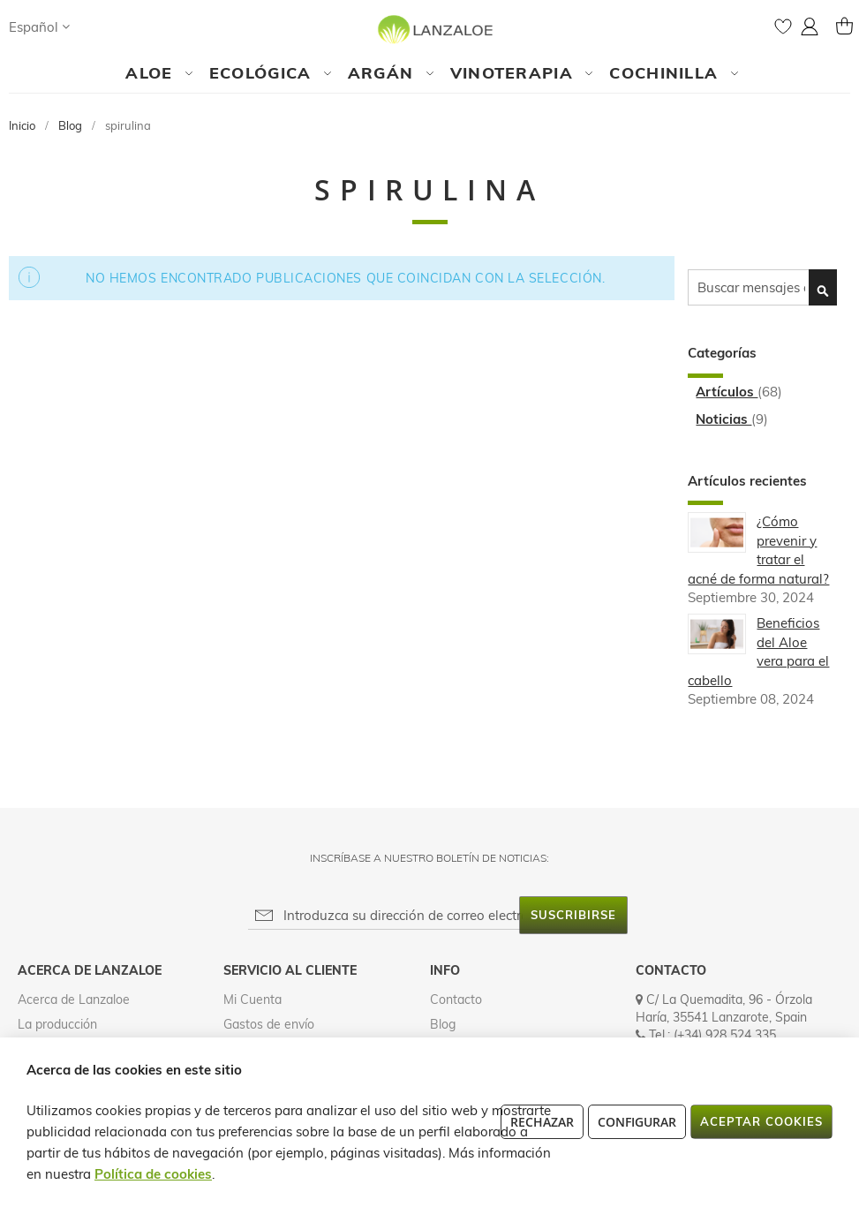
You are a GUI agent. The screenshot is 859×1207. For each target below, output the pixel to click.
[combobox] (762, 287)
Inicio (23, 125)
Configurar (637, 1121)
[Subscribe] (573, 915)
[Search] (100, 26)
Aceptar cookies (761, 1121)
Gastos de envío (268, 1024)
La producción (57, 1024)
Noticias (723, 419)
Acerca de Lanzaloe (74, 999)
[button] (39, 27)
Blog (71, 125)
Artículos (726, 391)
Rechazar (542, 1121)
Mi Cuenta (252, 999)
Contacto (456, 999)
